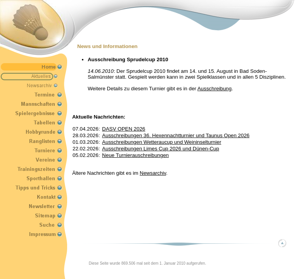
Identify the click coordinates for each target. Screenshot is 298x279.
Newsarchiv (153, 173)
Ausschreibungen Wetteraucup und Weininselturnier (161, 142)
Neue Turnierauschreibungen (135, 155)
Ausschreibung (215, 88)
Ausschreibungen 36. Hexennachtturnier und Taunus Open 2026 (175, 135)
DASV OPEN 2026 (123, 129)
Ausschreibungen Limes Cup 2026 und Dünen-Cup (160, 149)
